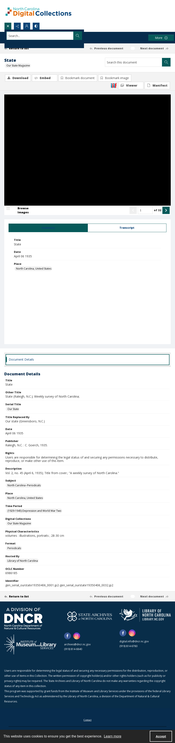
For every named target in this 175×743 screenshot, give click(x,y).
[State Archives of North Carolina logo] (89, 616)
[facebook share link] (67, 636)
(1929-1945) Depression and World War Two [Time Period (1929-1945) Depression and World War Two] (34, 511)
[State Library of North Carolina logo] (145, 615)
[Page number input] (145, 210)
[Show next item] (166, 210)
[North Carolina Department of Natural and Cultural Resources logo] (23, 619)
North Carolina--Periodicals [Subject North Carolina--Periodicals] (24, 486)
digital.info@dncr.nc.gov (134, 642)
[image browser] (20, 210)
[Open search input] (7, 26)
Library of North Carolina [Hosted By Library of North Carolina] (22, 561)
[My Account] (26, 26)
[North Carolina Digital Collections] (38, 11)
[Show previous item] (133, 210)
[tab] (48, 228)
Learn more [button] (112, 736)
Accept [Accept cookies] (161, 736)
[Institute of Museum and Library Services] (30, 645)
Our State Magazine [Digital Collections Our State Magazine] (19, 524)
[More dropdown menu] (161, 38)
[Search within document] (166, 62)
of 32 (157, 210)
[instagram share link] (76, 636)
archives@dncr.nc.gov (77, 645)
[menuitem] (87, 719)
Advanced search (17, 43)
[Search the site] (70, 36)
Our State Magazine (18, 65)
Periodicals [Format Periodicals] (14, 548)
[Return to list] (26, 48)
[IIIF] (113, 85)
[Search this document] (133, 62)
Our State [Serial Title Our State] (13, 409)
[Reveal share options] (17, 26)
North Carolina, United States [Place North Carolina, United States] (33, 269)
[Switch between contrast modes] (36, 26)
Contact (87, 720)
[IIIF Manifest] (157, 85)
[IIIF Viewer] (131, 85)
